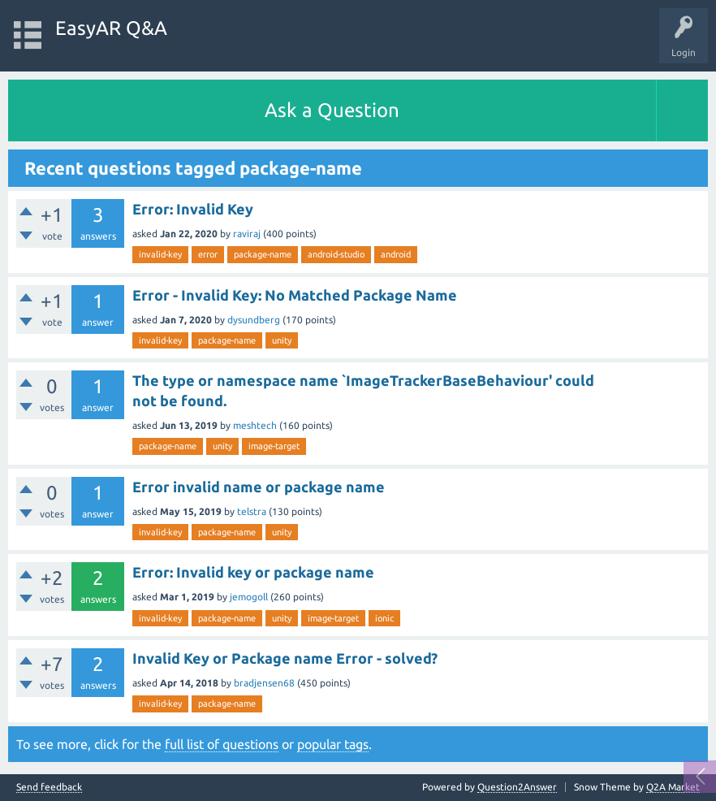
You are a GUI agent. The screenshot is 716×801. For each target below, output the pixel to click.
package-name (262, 254)
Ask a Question (332, 110)
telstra (251, 511)
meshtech (255, 425)
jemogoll (249, 596)
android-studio (336, 254)
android (396, 254)
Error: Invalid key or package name (253, 572)
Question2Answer (517, 787)
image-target (274, 446)
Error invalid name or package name (258, 486)
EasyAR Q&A (111, 28)
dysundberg (253, 319)
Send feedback (49, 787)
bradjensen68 (264, 683)
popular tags (333, 744)
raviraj (247, 233)
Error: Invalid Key (192, 209)
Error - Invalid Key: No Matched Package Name (294, 295)
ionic (384, 618)
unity (281, 340)
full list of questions (221, 744)
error (208, 254)
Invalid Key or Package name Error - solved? (285, 658)
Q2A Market (673, 787)
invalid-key (160, 254)
